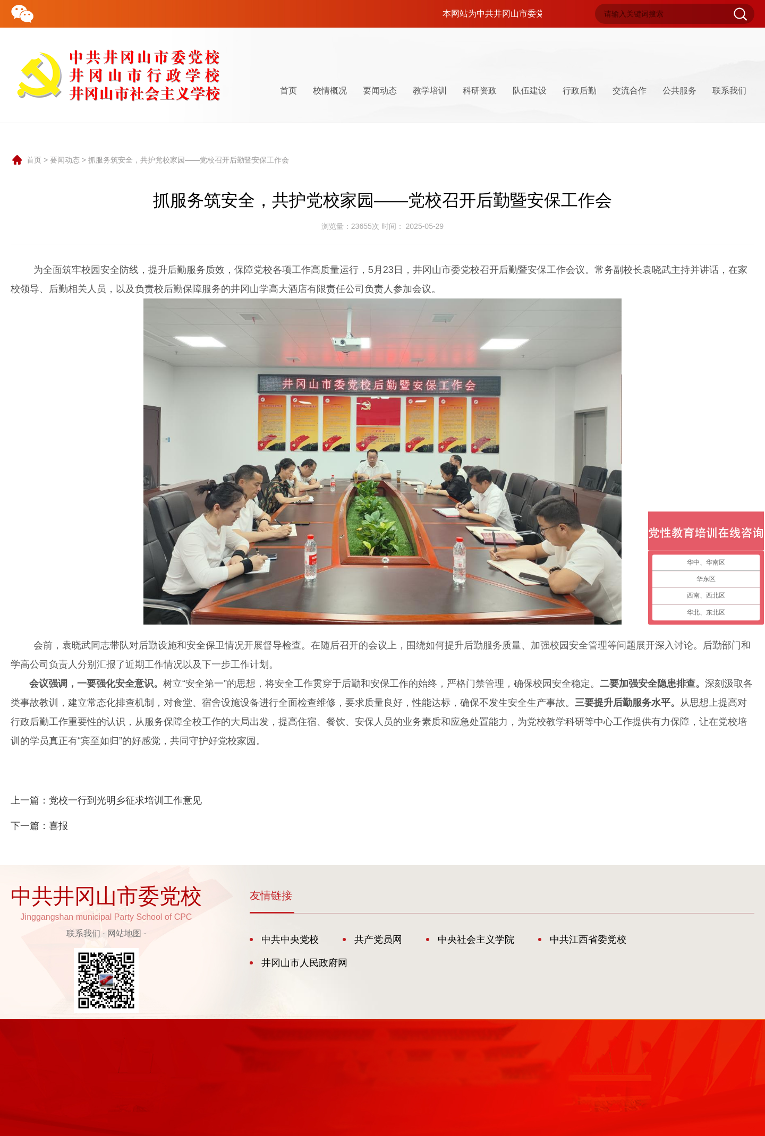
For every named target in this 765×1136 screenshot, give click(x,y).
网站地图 (124, 933)
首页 (288, 90)
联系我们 (729, 90)
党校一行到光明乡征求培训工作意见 (125, 800)
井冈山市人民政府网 (304, 963)
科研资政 (480, 90)
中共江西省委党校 (588, 939)
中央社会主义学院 (476, 939)
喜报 (58, 826)
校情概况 (330, 90)
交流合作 (630, 90)
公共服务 (679, 90)
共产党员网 (378, 939)
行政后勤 (580, 90)
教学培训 (430, 90)
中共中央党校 (290, 939)
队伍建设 (530, 90)
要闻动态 (380, 90)
